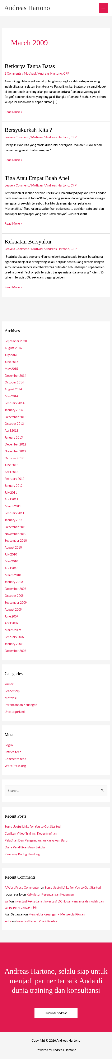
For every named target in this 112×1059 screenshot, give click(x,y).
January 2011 (14, 520)
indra (8, 921)
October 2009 (14, 595)
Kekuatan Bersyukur (28, 241)
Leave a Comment (17, 137)
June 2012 (11, 465)
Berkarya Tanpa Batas (30, 66)
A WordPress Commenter (22, 887)
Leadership (12, 691)
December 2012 (15, 444)
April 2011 (11, 499)
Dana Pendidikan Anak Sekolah (25, 847)
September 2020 (16, 341)
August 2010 (13, 547)
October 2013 (14, 423)
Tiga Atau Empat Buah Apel (37, 178)
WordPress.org (15, 766)
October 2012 (14, 458)
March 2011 (13, 506)
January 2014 (14, 410)
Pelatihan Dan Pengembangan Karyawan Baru (36, 840)
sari (7, 901)
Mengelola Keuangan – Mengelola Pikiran (56, 914)
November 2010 (15, 534)
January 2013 (14, 437)
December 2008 (15, 650)
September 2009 (16, 602)
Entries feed (13, 752)
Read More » (13, 111)
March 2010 (13, 575)
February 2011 (14, 513)
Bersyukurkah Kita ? (28, 130)
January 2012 (14, 485)
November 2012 (15, 451)
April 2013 (11, 430)
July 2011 (11, 492)
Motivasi (30, 73)
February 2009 (14, 637)
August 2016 (13, 348)
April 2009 (11, 623)
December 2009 (15, 588)
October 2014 (14, 382)
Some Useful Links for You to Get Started (33, 826)
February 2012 (14, 478)
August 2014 (13, 389)
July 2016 (11, 355)
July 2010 (11, 554)
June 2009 (11, 616)
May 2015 (11, 368)
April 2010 (11, 568)
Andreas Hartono (27, 8)
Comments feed (15, 759)
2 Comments (13, 73)
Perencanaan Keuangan (21, 705)
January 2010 (14, 582)
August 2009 (13, 609)
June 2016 (11, 362)
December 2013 (15, 417)
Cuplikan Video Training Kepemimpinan (31, 833)
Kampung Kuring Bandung (22, 854)
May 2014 (11, 396)
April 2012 (11, 472)
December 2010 (15, 527)
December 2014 (15, 375)
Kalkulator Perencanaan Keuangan (50, 894)
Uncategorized (15, 711)
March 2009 (13, 630)
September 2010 (16, 540)
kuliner (9, 684)
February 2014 (14, 403)
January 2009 (14, 644)
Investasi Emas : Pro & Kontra (36, 921)
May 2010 (11, 561)
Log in (9, 745)
